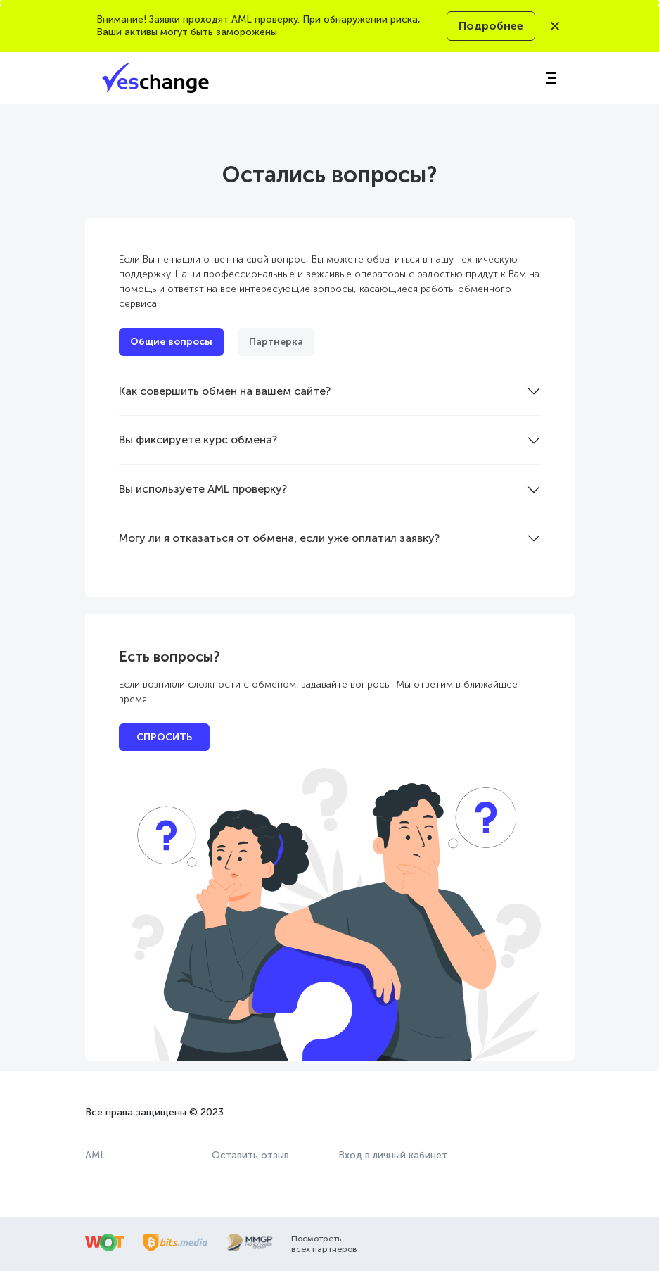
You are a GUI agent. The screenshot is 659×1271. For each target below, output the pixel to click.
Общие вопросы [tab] (171, 342)
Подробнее (491, 25)
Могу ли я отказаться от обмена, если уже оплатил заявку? (279, 538)
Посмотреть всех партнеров (324, 1243)
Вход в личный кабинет (392, 1155)
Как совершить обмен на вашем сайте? (225, 391)
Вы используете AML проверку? (203, 488)
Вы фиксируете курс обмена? (198, 439)
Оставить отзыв (250, 1155)
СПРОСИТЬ (164, 737)
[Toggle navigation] (551, 78)
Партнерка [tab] (276, 342)
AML (95, 1155)
